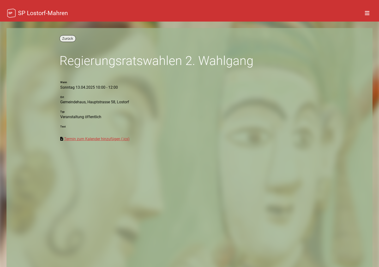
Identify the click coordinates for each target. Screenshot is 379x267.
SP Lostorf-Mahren (43, 13)
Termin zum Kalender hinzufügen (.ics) (97, 139)
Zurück (67, 38)
